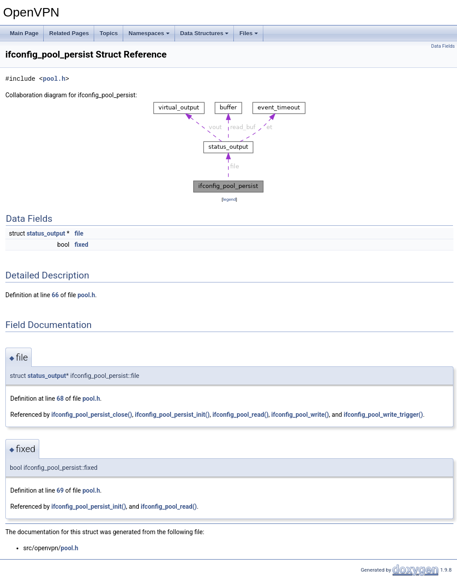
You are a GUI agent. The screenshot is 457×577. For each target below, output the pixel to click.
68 (60, 398)
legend (229, 199)
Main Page (24, 33)
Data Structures (204, 33)
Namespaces (149, 33)
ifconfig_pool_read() (240, 414)
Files (248, 33)
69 (60, 490)
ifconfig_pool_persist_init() (172, 414)
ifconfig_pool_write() (300, 414)
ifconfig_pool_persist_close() (91, 414)
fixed (81, 244)
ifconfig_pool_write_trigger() (383, 414)
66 (55, 295)
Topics (109, 33)
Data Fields (443, 46)
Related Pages (69, 33)
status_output (46, 233)
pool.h (54, 79)
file (79, 233)
